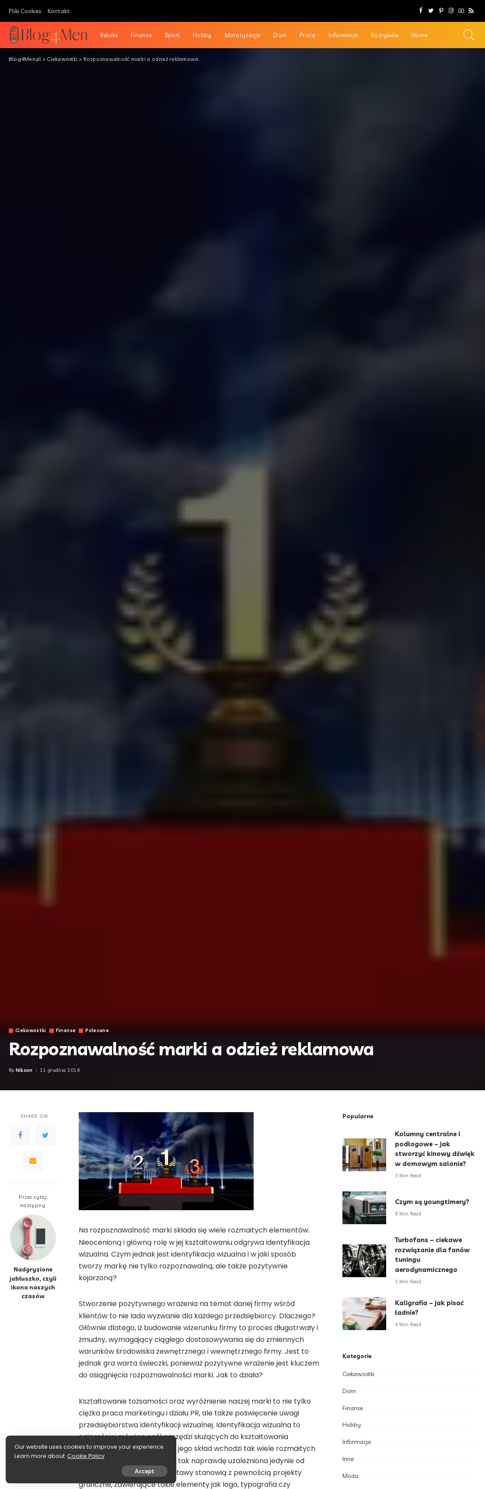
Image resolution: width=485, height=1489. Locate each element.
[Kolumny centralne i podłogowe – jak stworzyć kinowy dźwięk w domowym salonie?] (364, 1154)
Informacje (356, 1442)
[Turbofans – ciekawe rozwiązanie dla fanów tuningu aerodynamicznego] (364, 1260)
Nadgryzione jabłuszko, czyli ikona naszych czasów (33, 1282)
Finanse (67, 1030)
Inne (348, 1459)
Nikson (24, 1070)
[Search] (469, 35)
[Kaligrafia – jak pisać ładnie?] (364, 1313)
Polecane (98, 1030)
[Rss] (471, 11)
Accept (106, 1470)
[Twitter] (431, 11)
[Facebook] (421, 11)
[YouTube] (461, 11)
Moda (350, 1476)
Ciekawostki (31, 1030)
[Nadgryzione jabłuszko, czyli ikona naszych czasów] (33, 1238)
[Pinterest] (441, 11)
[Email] (32, 1160)
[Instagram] (451, 11)
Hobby (351, 1425)
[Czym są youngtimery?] (364, 1207)
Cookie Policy (33, 1455)
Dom (349, 1391)
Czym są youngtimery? (433, 1202)
